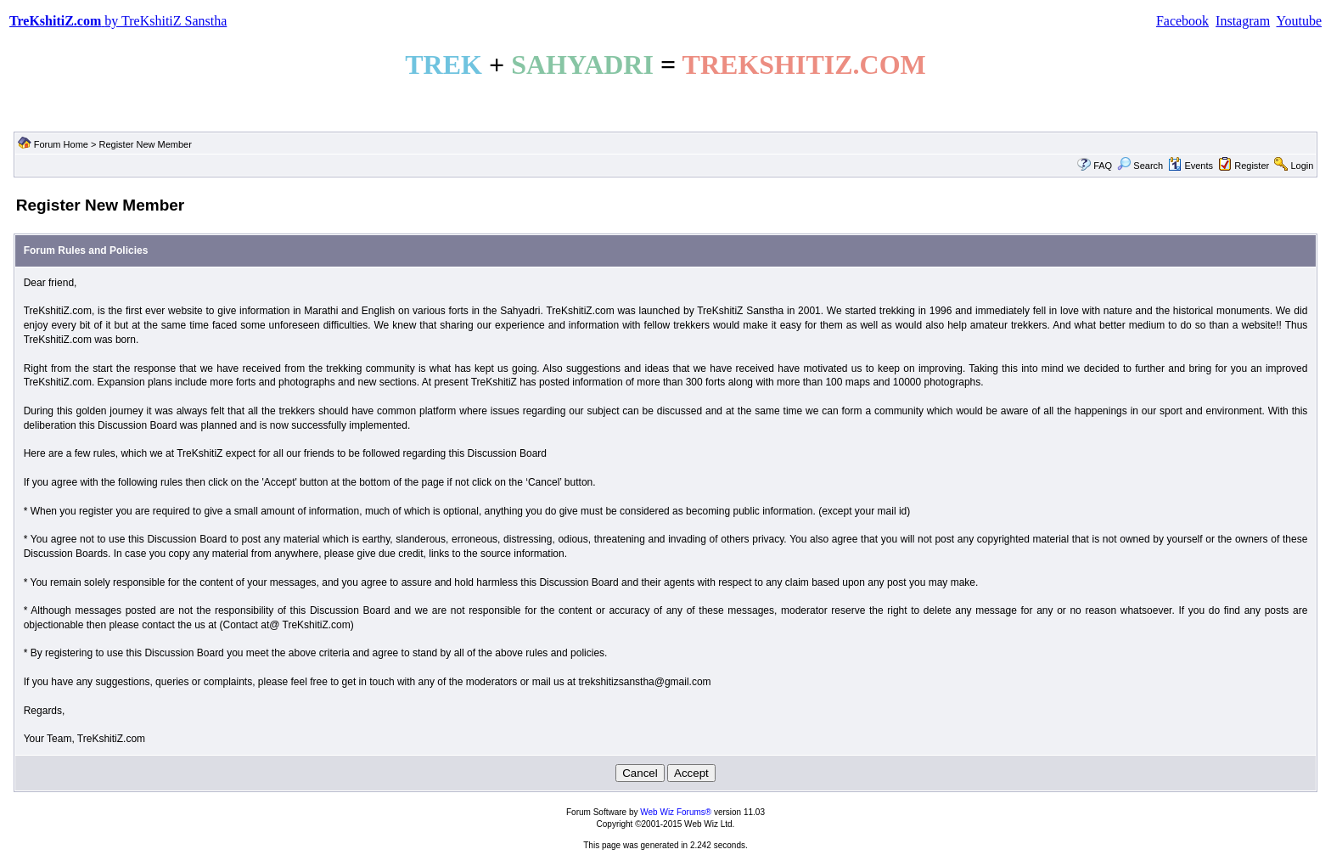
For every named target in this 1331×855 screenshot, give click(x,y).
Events (1190, 165)
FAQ (1102, 165)
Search (1140, 165)
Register (1251, 165)
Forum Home (61, 144)
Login (1301, 165)
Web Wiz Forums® (675, 812)
